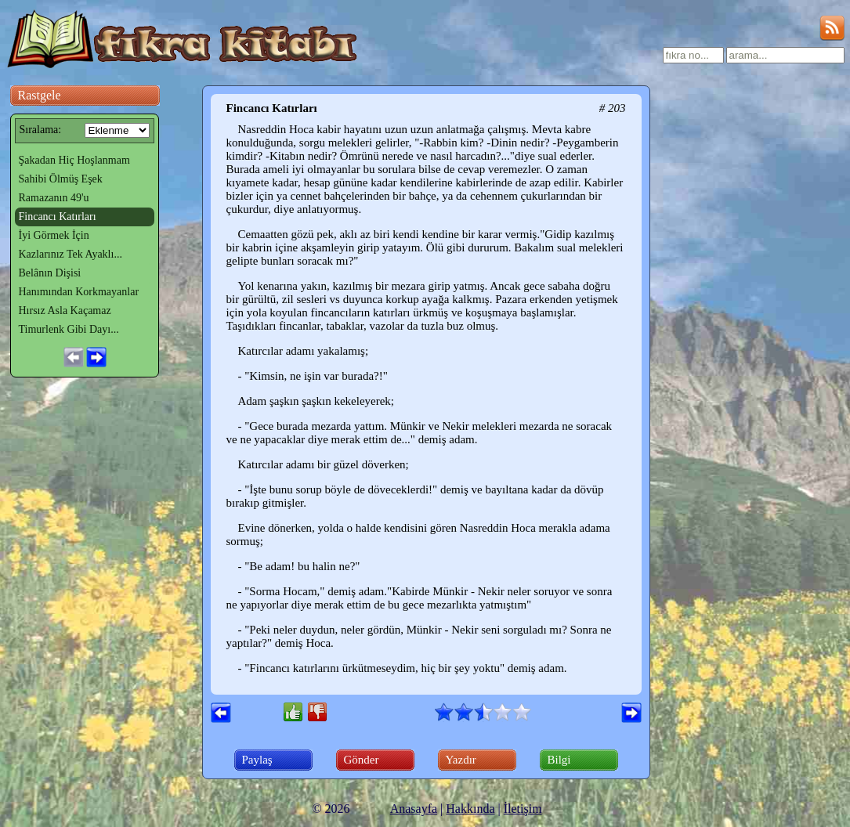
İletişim (523, 808)
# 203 (612, 108)
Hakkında (470, 808)
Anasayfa (413, 808)
